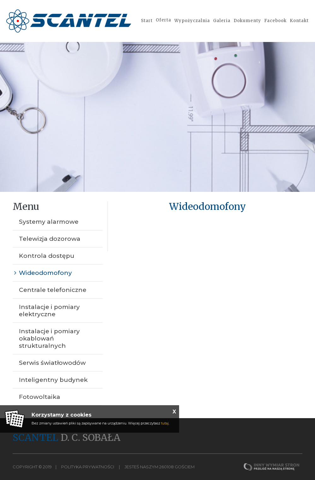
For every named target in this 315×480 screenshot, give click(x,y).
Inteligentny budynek (53, 379)
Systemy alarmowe (49, 221)
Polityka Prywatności (87, 466)
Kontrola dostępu (46, 255)
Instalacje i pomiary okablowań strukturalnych (49, 338)
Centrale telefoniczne (52, 289)
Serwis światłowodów (52, 362)
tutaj (165, 423)
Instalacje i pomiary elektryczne (49, 310)
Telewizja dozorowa (49, 238)
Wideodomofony (45, 272)
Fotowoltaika (39, 396)
